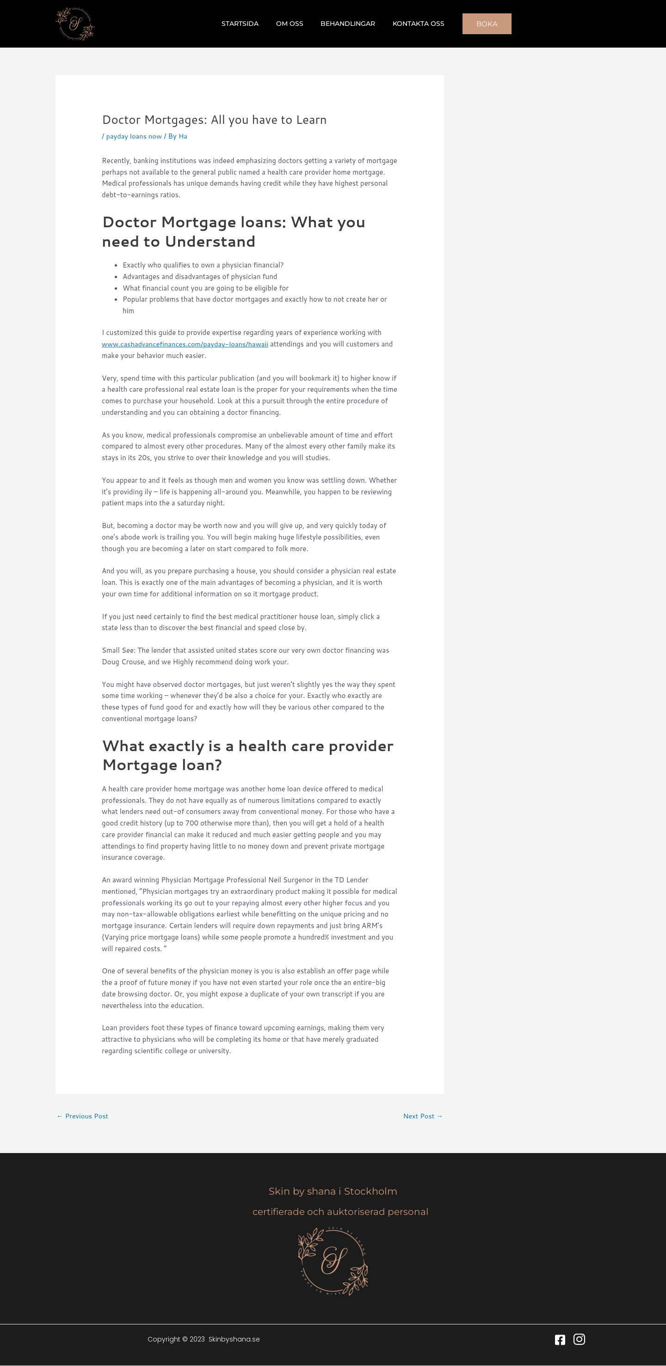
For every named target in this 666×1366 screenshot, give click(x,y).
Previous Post (83, 1116)
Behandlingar (346, 23)
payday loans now (134, 136)
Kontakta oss (412, 23)
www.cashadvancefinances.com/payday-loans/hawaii (187, 344)
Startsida (246, 23)
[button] (478, 23)
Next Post (422, 1116)
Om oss (292, 23)
